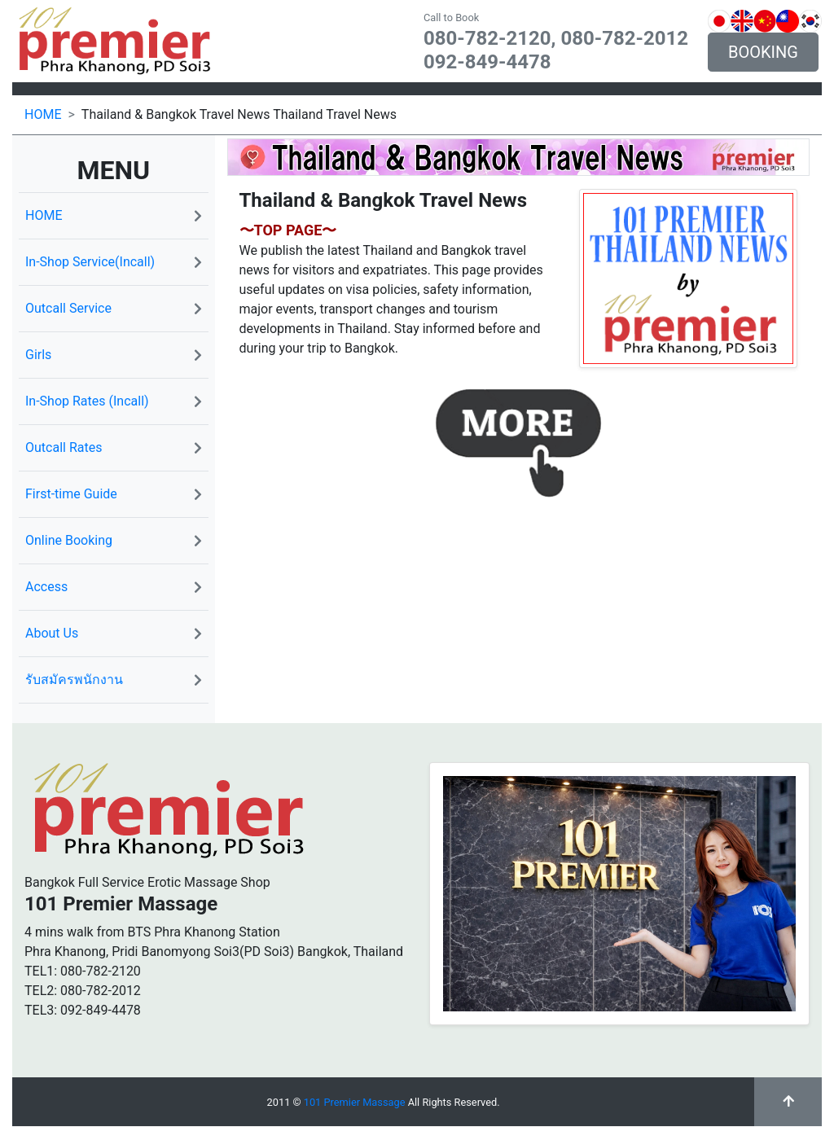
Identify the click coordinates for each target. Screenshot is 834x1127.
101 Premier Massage (355, 1102)
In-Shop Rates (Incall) (113, 401)
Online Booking (113, 540)
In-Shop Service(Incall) (113, 262)
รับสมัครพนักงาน (113, 679)
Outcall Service (113, 308)
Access (113, 586)
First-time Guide (113, 494)
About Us (113, 633)
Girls (113, 354)
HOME (42, 114)
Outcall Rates (113, 447)
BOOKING (763, 52)
